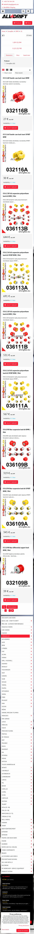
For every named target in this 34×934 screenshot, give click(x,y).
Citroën (17, 648)
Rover (17, 785)
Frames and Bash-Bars (17, 837)
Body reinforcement (17, 828)
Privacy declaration (24, 925)
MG (17, 782)
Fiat (17, 651)
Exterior (17, 831)
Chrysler (17, 798)
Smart (17, 825)
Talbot (17, 804)
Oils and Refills (17, 862)
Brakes (17, 853)
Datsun (17, 761)
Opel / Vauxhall (17, 660)
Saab (17, 678)
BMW (17, 645)
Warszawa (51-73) (7, 813)
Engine (17, 840)
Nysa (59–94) (6, 807)
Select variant (10, 128)
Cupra (17, 792)
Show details (5, 929)
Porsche (17, 724)
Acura (17, 654)
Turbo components (8, 850)
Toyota (17, 685)
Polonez (17, 743)
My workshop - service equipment (17, 868)
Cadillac (17, 788)
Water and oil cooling (17, 847)
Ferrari (17, 822)
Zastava (17, 801)
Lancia (17, 779)
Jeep (17, 740)
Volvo (17, 727)
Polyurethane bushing (17, 859)
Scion (17, 795)
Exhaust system (17, 871)
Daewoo (17, 663)
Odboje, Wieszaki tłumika (10, 712)
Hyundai (17, 755)
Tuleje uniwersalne (8, 764)
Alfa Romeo (17, 639)
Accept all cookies (23, 930)
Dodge (17, 758)
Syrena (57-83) (6, 816)
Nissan (17, 681)
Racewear (17, 865)
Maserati (17, 749)
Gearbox (17, 843)
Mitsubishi (17, 691)
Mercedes (17, 715)
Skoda (17, 694)
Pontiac (17, 733)
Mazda (17, 688)
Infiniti (17, 767)
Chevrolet (17, 770)
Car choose (17, 630)
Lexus (17, 721)
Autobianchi (17, 773)
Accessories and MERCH (17, 856)
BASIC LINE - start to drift (17, 620)
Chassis (17, 633)
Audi (17, 642)
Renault (17, 666)
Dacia (17, 746)
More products (12, 607)
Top (4, 607)
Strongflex (17, 636)
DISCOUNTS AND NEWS (9, 618)
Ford (17, 697)
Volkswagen (17, 669)
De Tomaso (17, 737)
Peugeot (17, 700)
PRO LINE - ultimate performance (12, 624)
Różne (4, 709)
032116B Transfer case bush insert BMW (16, 78)
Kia (17, 752)
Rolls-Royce (17, 819)
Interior (17, 834)
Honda (17, 657)
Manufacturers (17, 626)
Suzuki (17, 706)
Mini (17, 703)
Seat (17, 672)
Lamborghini (17, 776)
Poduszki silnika (7, 731)
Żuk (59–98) (5, 810)
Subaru (17, 675)
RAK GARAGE (5, 719)
